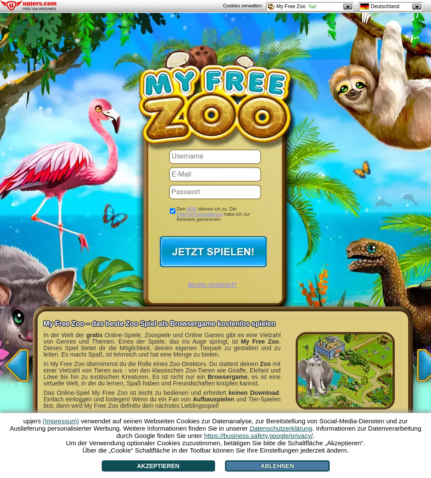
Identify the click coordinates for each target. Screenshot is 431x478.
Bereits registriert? (212, 284)
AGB (192, 208)
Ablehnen (277, 465)
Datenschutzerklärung (200, 214)
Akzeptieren (158, 465)
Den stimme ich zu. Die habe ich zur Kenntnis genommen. (213, 214)
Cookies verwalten (242, 5)
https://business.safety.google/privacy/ (258, 435)
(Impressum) (61, 421)
